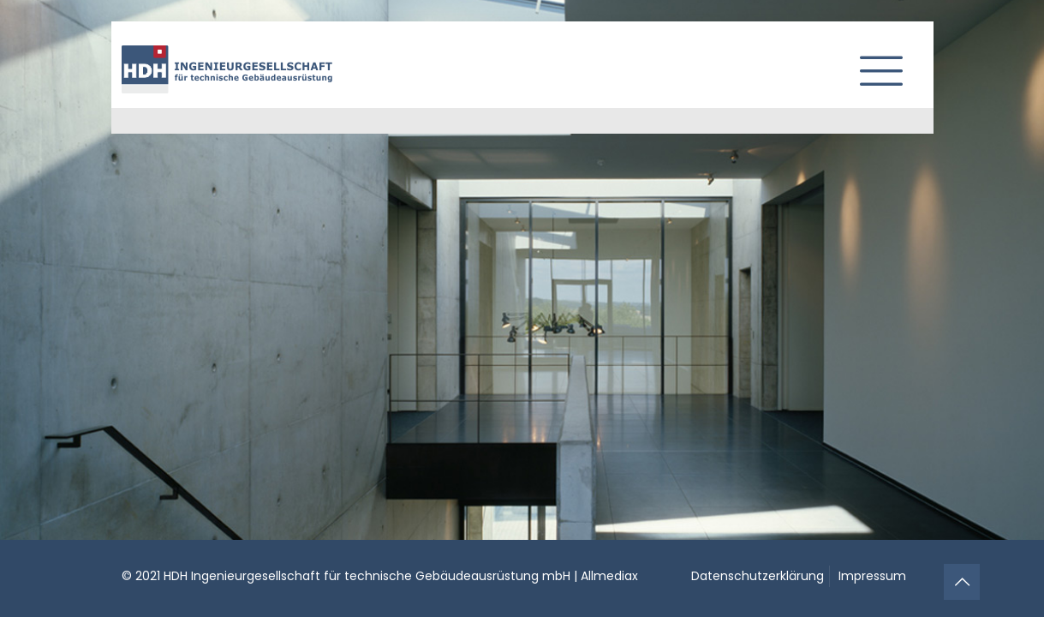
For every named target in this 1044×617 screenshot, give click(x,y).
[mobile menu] (874, 64)
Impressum (872, 575)
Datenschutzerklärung (757, 575)
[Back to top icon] (962, 582)
